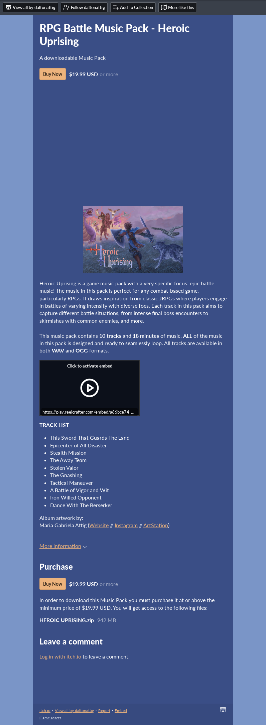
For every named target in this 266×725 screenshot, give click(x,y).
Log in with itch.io (60, 656)
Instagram (126, 525)
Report (104, 710)
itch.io (44, 710)
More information (63, 546)
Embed (121, 710)
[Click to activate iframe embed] (89, 388)
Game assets (50, 717)
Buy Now (52, 74)
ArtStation (155, 525)
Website (99, 525)
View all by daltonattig (74, 710)
